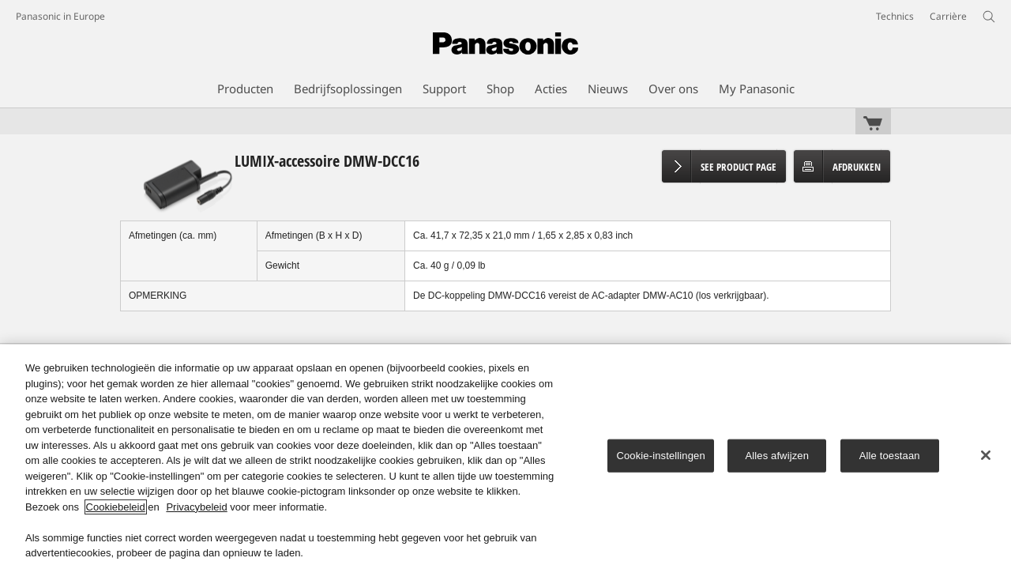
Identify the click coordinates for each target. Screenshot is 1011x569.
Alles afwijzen (777, 456)
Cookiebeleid (115, 507)
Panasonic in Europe (60, 16)
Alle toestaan (889, 456)
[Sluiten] (985, 455)
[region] (505, 457)
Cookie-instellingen (660, 456)
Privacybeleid (196, 507)
